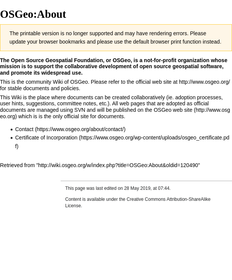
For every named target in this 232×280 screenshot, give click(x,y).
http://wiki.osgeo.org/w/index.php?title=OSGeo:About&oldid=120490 (118, 165)
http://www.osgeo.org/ (204, 82)
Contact (24, 129)
